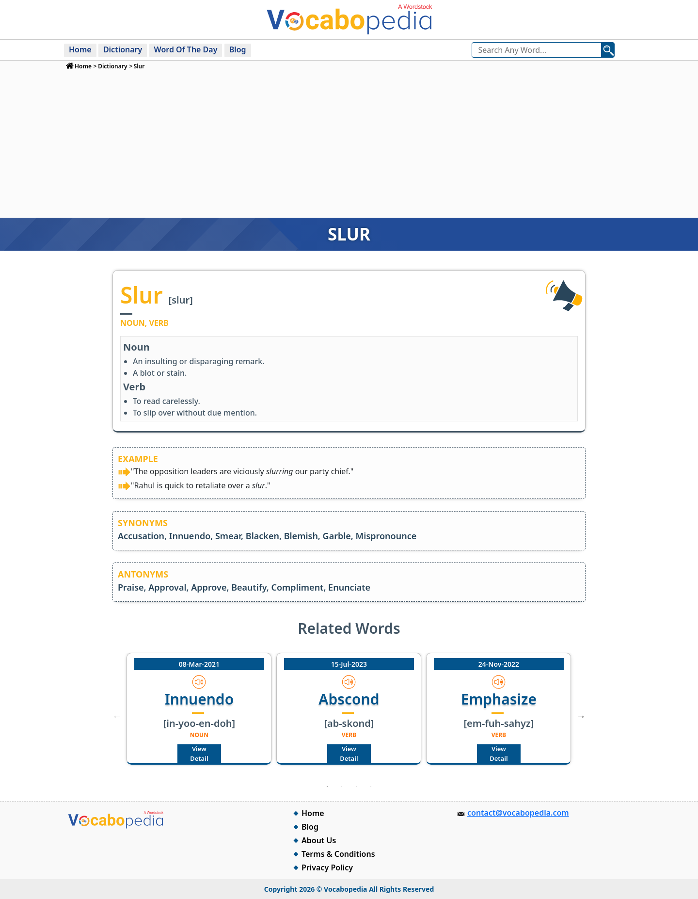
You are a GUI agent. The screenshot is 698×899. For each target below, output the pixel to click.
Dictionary (122, 49)
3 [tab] (356, 786)
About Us (318, 840)
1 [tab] (327, 786)
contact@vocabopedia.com (518, 812)
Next (581, 716)
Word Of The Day (186, 49)
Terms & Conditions (338, 854)
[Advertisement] (349, 143)
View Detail (199, 753)
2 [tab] (342, 786)
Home (80, 49)
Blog (237, 49)
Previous (117, 716)
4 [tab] (371, 786)
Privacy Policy (327, 867)
